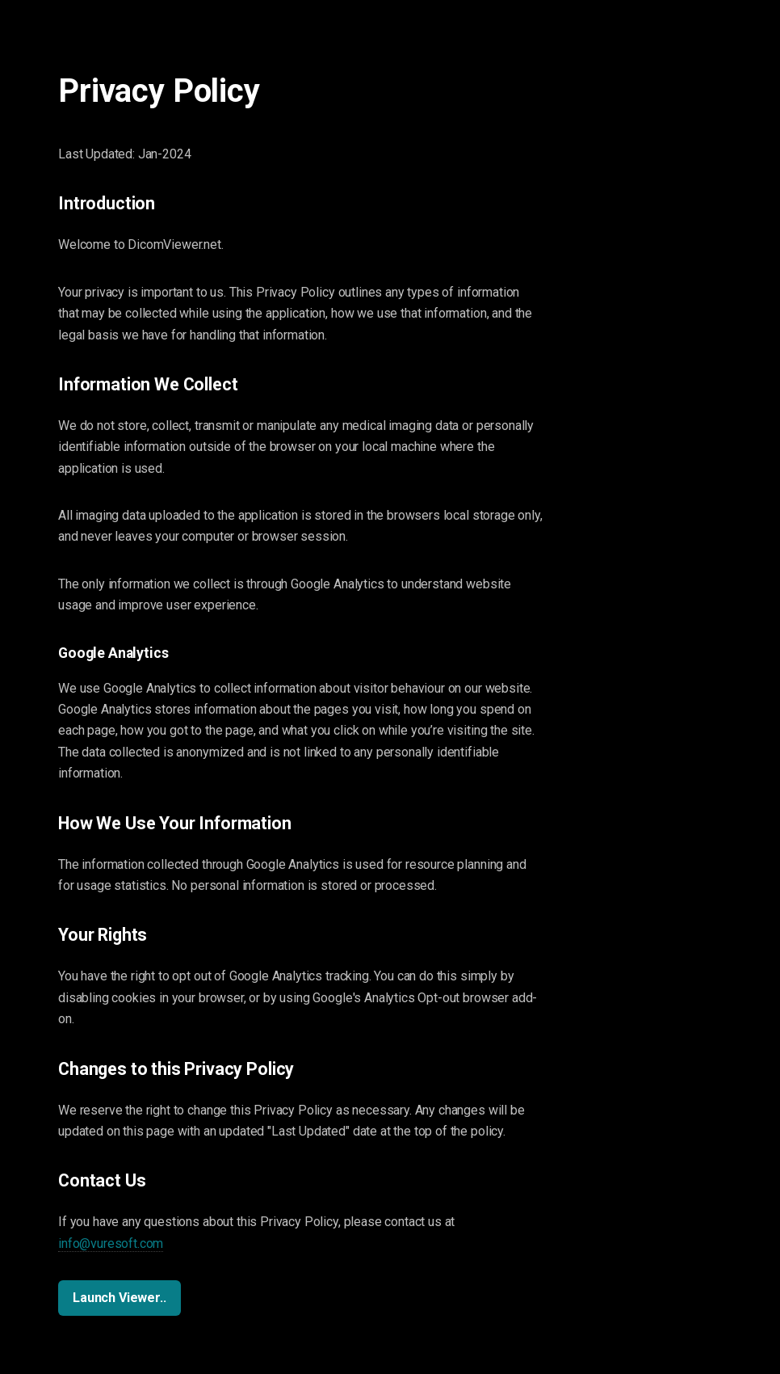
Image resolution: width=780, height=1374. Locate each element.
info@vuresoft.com (110, 1243)
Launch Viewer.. (119, 1297)
